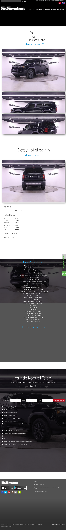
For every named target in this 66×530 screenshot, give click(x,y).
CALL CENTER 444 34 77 (41, 0)
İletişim (61, 9)
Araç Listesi (46, 9)
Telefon (24, 400)
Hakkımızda (38, 9)
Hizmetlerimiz (55, 9)
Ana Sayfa (32, 9)
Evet (32, 386)
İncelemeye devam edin (32, 44)
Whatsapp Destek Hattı (56, 0)
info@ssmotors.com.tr (41, 491)
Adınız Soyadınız (5, 400)
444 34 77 (41, 484)
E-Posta (40, 400)
